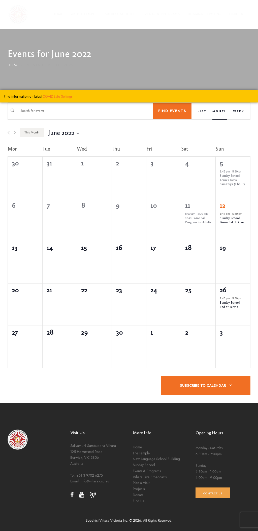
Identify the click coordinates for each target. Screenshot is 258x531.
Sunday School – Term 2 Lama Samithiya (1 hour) (232, 179)
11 (187, 205)
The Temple (141, 498)
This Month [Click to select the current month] (32, 132)
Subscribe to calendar (203, 385)
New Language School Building (156, 503)
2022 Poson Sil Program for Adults (198, 220)
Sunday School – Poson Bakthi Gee (232, 220)
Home (14, 65)
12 (222, 205)
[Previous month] (9, 132)
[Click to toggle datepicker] (63, 132)
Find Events (172, 110)
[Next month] (15, 132)
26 (223, 290)
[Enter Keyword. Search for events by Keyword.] (80, 111)
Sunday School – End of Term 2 (231, 304)
